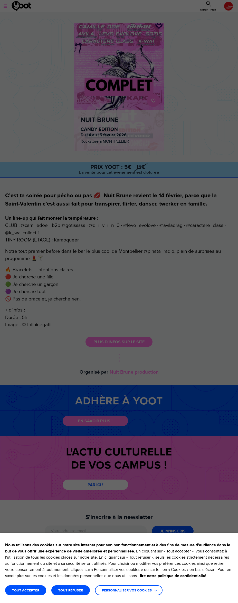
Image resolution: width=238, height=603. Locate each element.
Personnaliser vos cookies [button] (127, 590)
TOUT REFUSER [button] (70, 590)
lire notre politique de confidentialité (173, 576)
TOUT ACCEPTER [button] (25, 590)
